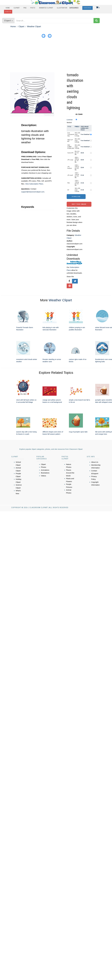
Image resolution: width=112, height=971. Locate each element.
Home (8, 8)
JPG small (70, 175)
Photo (32, 8)
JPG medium (69, 167)
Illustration (62, 8)
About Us (94, 462)
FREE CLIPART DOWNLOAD (70, 146)
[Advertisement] (56, 55)
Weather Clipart (34, 26)
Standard (69, 122)
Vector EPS (70, 153)
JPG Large (70, 160)
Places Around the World (70, 473)
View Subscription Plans (34, 184)
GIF (68, 190)
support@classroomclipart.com (32, 192)
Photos (43, 467)
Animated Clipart (46, 8)
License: (70, 120)
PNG (25, 8)
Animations (45, 470)
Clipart (17, 8)
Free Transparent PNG (70, 134)
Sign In (8, 11)
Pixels (77, 126)
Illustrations (45, 473)
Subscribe (87, 8)
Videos (43, 476)
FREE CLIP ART (70, 140)
